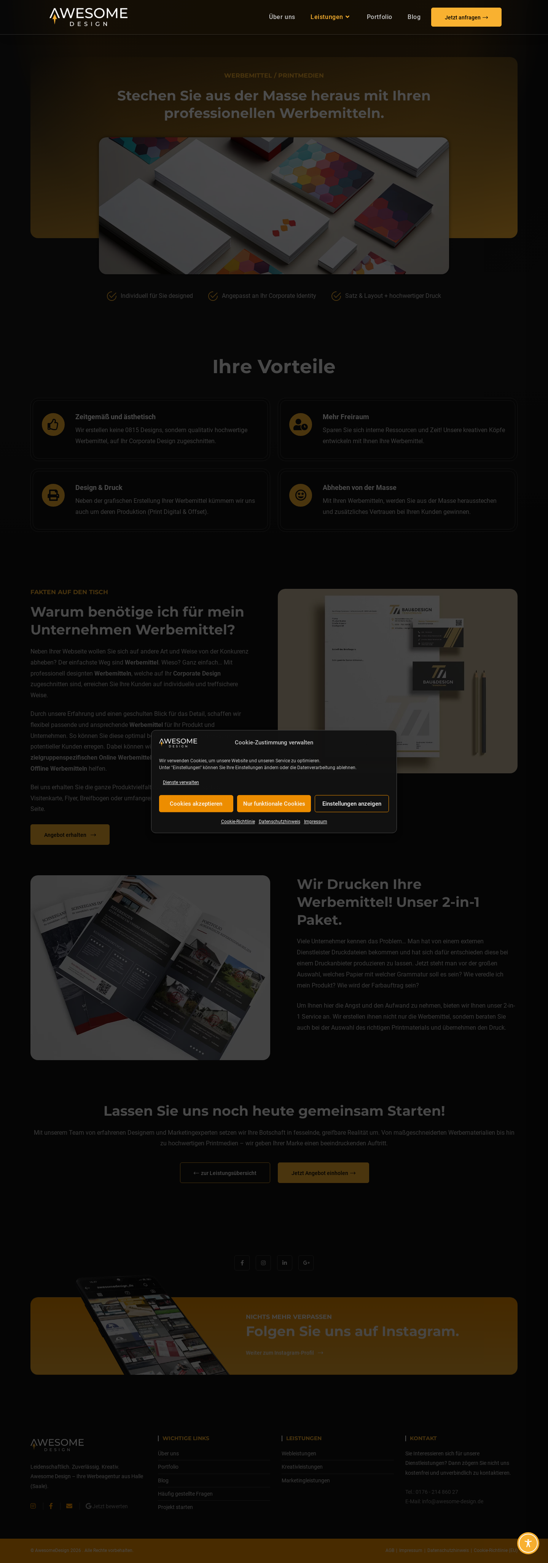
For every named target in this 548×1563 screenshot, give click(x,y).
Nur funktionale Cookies (274, 803)
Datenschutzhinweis (279, 822)
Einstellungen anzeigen (351, 803)
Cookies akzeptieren (196, 803)
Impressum (315, 822)
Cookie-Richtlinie (238, 822)
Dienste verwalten (181, 782)
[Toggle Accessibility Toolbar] (528, 1543)
